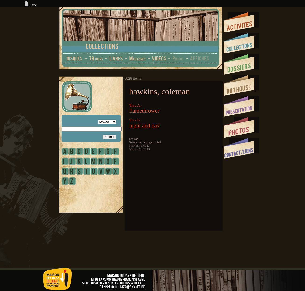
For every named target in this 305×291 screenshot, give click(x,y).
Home (30, 5)
